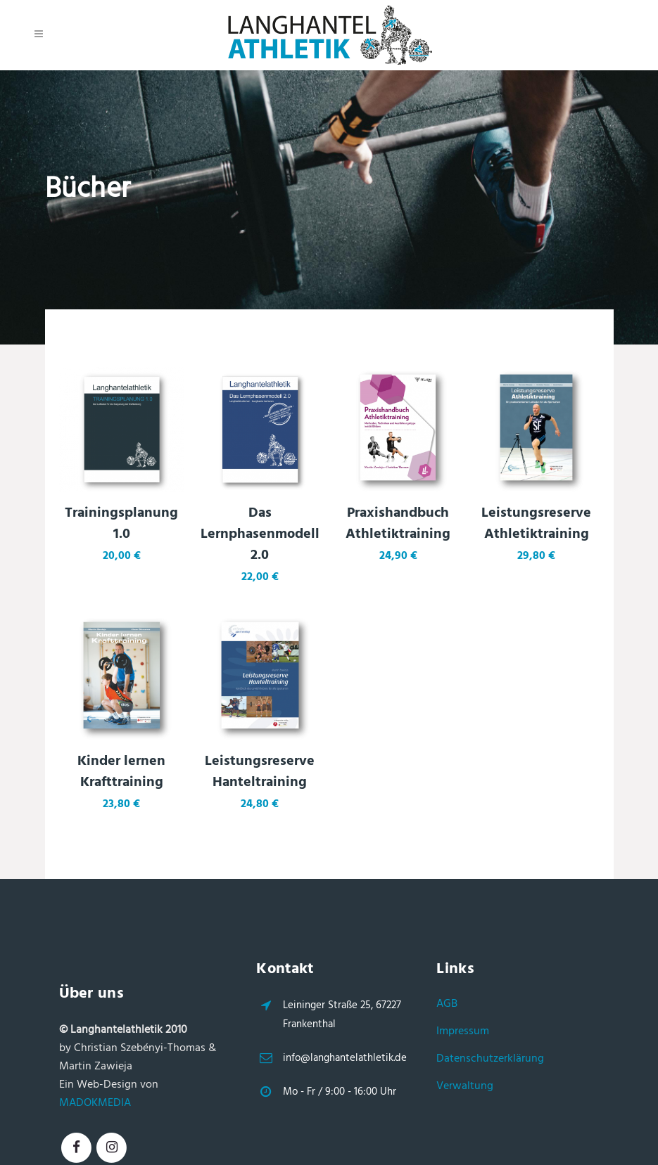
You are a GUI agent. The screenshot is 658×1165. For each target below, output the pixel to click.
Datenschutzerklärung (490, 1059)
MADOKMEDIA (95, 1103)
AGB (446, 1004)
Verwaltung (464, 1086)
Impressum (462, 1031)
